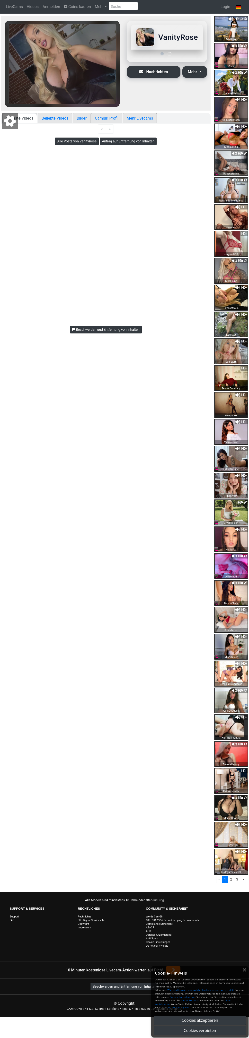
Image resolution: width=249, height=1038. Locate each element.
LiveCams (14, 6)
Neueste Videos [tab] (19, 118)
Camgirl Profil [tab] (106, 118)
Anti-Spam (152, 938)
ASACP (150, 927)
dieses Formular (190, 1000)
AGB (148, 931)
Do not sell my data (157, 945)
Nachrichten (153, 72)
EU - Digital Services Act (92, 920)
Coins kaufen (77, 6)
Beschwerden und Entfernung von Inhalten (124, 986)
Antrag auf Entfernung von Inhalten (128, 141)
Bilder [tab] (82, 118)
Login (225, 6)
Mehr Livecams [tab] (140, 118)
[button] (238, 7)
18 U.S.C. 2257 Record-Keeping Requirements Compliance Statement (172, 922)
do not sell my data (179, 1007)
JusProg (158, 900)
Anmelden (51, 6)
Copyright (83, 923)
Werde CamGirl (154, 916)
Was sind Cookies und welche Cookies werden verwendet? (200, 990)
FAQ (12, 920)
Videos (33, 6)
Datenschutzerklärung (158, 934)
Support (14, 916)
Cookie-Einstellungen (158, 942)
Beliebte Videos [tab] (55, 118)
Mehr (99, 6)
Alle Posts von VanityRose (77, 141)
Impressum (84, 927)
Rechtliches (84, 916)
